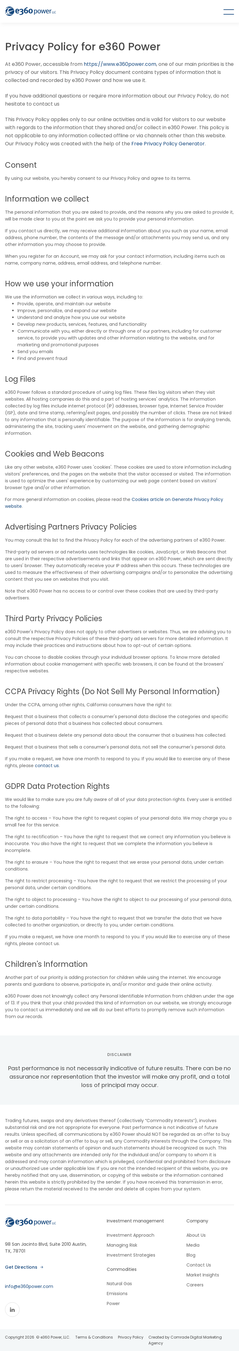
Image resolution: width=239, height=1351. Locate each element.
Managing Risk (122, 1245)
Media (192, 1245)
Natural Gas (119, 1283)
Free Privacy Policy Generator (168, 143)
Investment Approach (130, 1235)
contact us (47, 765)
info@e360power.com (29, 1286)
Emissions (117, 1293)
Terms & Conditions (94, 1337)
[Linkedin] (12, 1309)
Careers (195, 1285)
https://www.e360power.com (119, 64)
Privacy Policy (130, 1337)
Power (113, 1303)
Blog (190, 1255)
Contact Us (198, 1265)
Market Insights (202, 1275)
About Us (196, 1235)
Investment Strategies (131, 1255)
